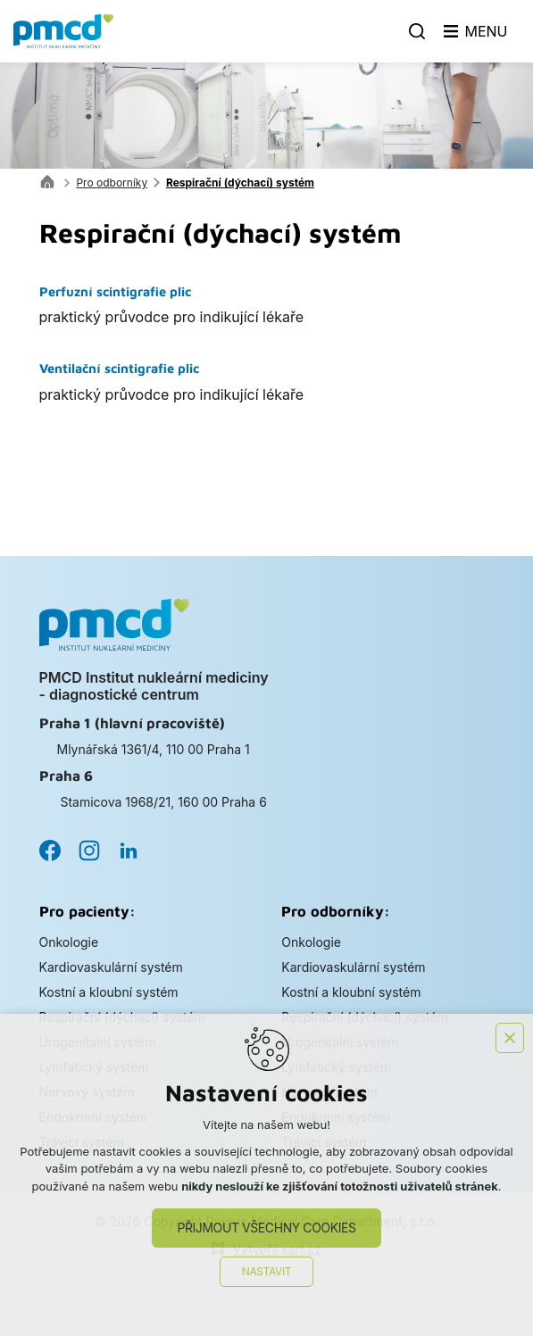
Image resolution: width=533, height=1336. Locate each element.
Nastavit (267, 1271)
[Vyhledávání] (417, 31)
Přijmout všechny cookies (266, 1227)
